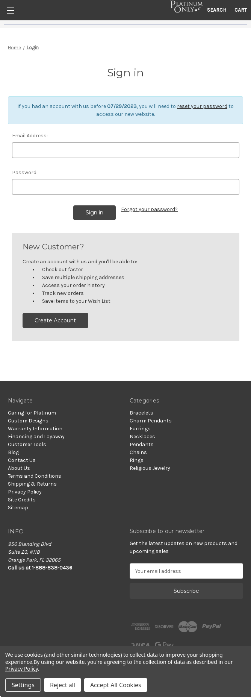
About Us (19, 468)
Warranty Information (35, 428)
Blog (13, 452)
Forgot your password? (149, 209)
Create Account (55, 320)
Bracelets (141, 413)
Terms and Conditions (34, 476)
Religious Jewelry (150, 468)
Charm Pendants (151, 421)
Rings (137, 460)
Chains (138, 452)
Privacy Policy (25, 492)
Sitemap (18, 507)
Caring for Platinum (32, 413)
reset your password (202, 106)
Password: (25, 172)
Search (216, 10)
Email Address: (30, 135)
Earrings (140, 428)
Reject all (62, 685)
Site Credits (22, 500)
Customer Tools (27, 444)
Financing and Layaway (36, 436)
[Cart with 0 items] (240, 10)
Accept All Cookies (115, 685)
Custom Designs (28, 421)
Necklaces (142, 436)
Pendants (142, 444)
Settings (23, 685)
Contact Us (22, 460)
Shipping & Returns (32, 484)
